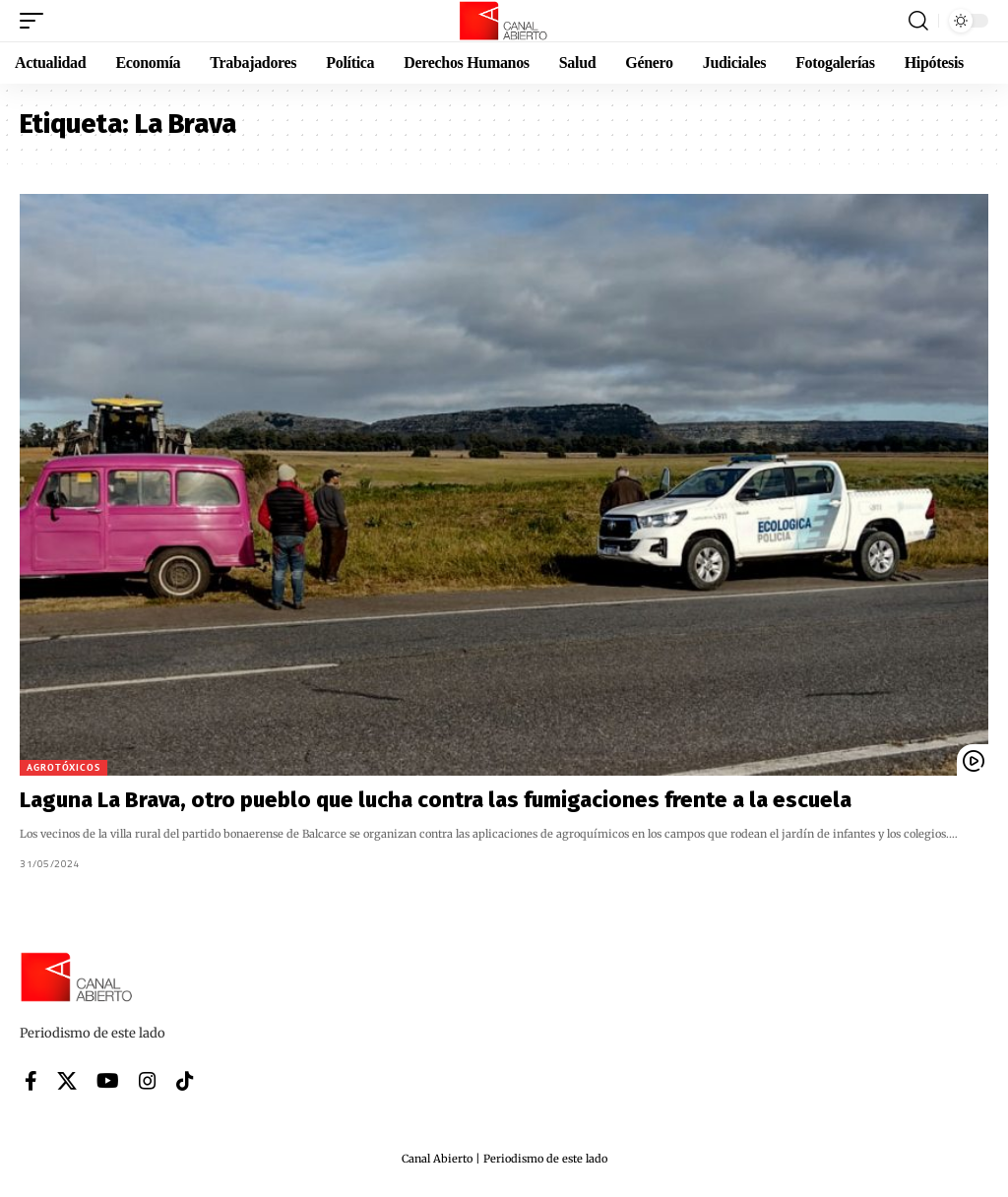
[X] (67, 1081)
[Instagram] (147, 1081)
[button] (36, 21)
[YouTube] (108, 1081)
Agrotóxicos (63, 767)
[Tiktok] (185, 1081)
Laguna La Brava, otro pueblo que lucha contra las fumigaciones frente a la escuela (435, 800)
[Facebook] (31, 1081)
